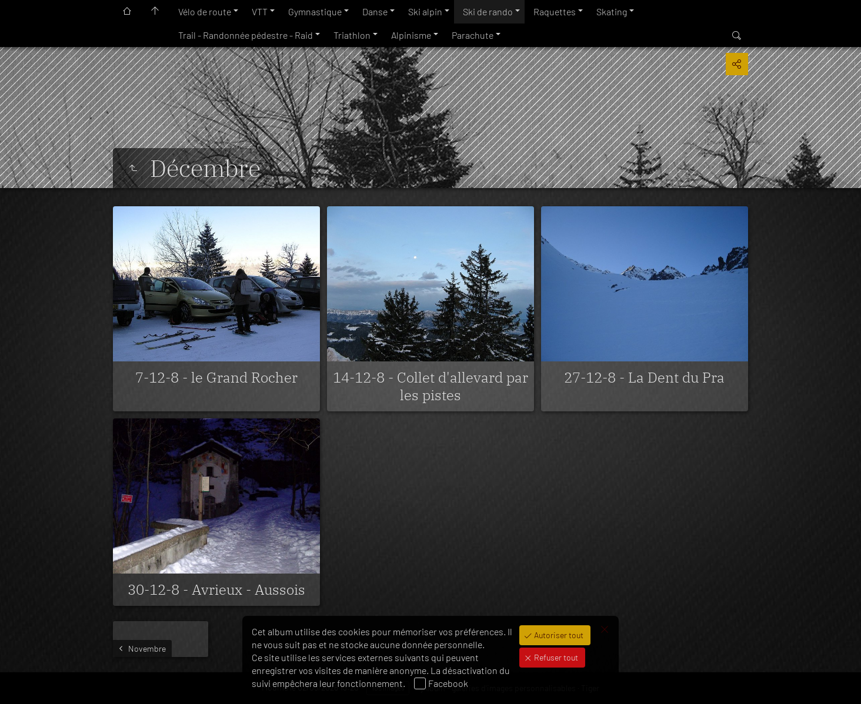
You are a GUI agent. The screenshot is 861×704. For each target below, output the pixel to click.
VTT (260, 11)
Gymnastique (315, 11)
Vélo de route (204, 11)
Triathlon (352, 35)
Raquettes (554, 11)
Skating (611, 11)
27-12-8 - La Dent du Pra (644, 377)
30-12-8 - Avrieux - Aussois (216, 589)
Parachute (472, 35)
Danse (375, 11)
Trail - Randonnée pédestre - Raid (245, 35)
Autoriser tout (557, 635)
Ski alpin (425, 11)
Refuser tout (555, 657)
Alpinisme (411, 35)
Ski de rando (488, 11)
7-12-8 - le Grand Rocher (216, 377)
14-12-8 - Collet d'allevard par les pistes (430, 386)
